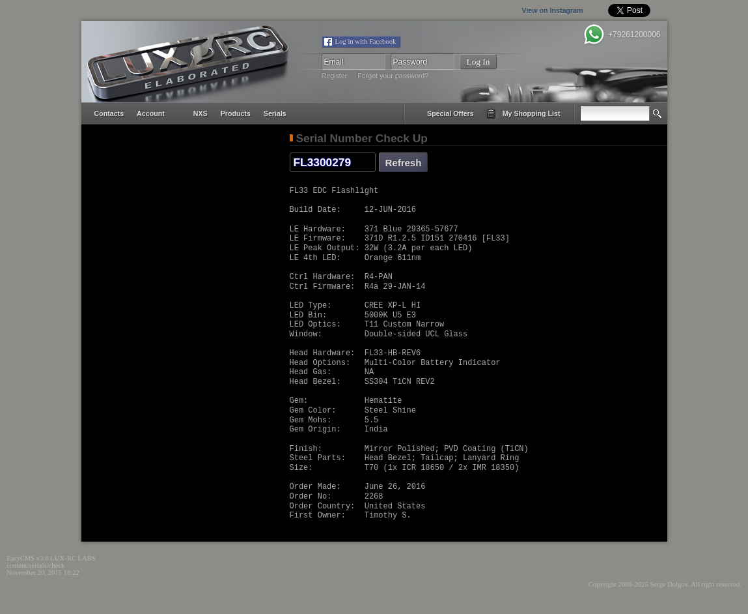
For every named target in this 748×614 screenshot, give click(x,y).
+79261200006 (634, 34)
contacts (109, 113)
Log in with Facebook (365, 41)
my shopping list (532, 113)
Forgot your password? (392, 76)
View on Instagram (525, 10)
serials (275, 113)
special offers (450, 113)
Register (335, 76)
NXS (200, 113)
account (151, 113)
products (236, 113)
